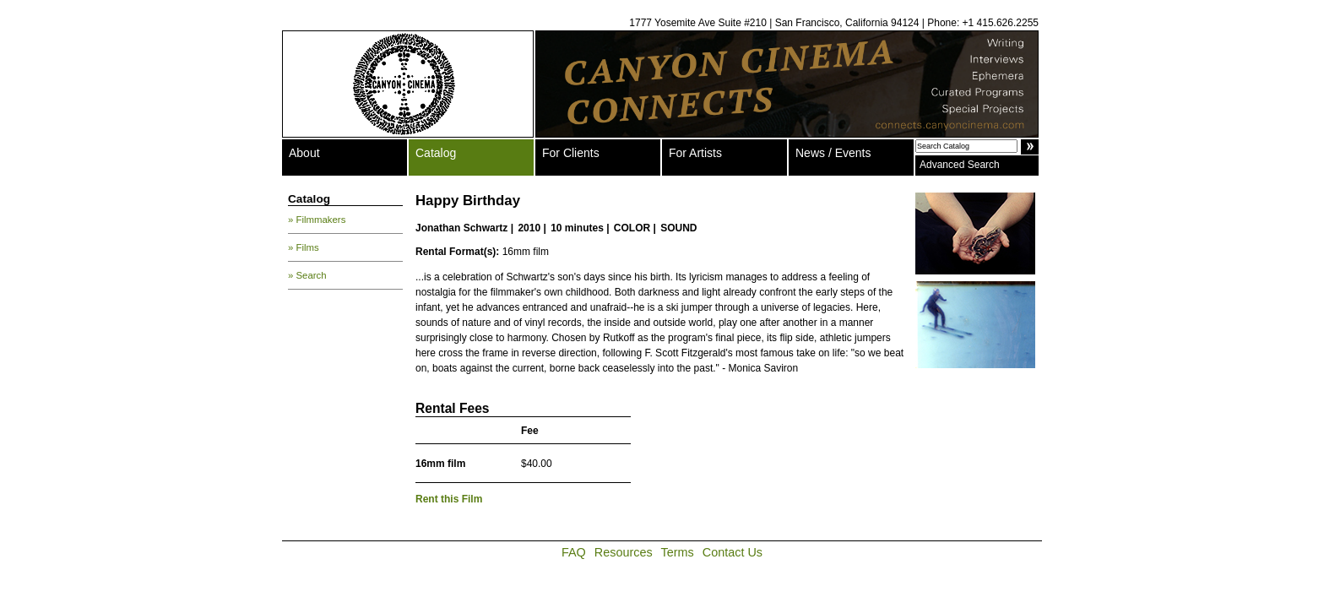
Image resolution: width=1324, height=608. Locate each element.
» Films (303, 247)
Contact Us (732, 552)
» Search (307, 275)
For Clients (571, 153)
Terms (677, 552)
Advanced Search (960, 165)
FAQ (574, 552)
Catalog (435, 153)
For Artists (695, 153)
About (304, 153)
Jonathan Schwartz (461, 228)
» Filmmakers (316, 219)
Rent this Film (448, 499)
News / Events (833, 153)
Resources (623, 552)
